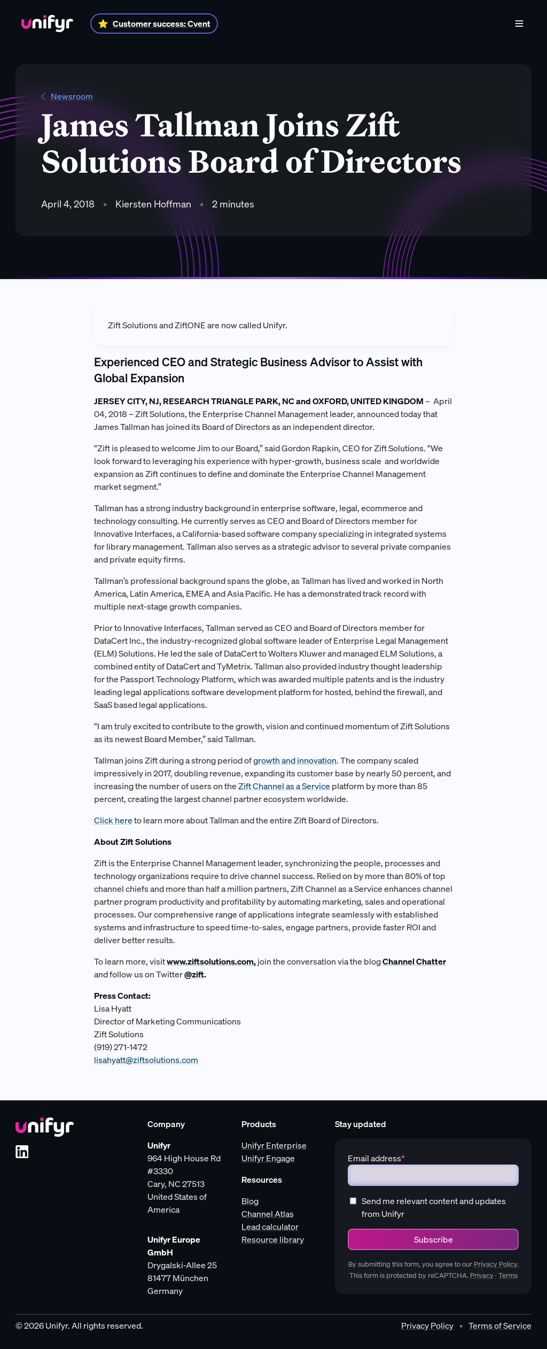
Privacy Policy (495, 1264)
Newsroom (67, 96)
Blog (250, 1201)
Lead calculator (270, 1226)
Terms (508, 1275)
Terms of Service (500, 1325)
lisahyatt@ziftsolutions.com (146, 1060)
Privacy (482, 1275)
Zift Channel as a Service (284, 786)
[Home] (47, 23)
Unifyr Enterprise (274, 1145)
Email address (376, 1158)
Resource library (272, 1239)
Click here (113, 820)
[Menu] (519, 23)
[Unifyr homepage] (44, 1127)
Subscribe (433, 1239)
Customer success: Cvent (161, 23)
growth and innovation (295, 760)
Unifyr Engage (268, 1158)
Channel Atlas (267, 1214)
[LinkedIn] (21, 1151)
